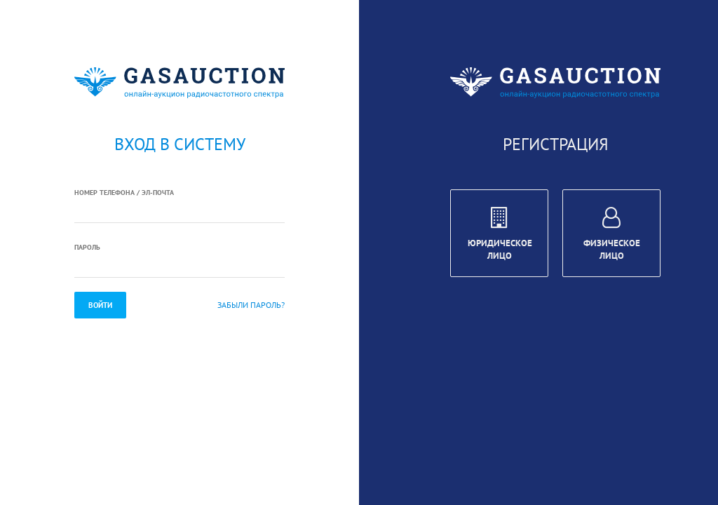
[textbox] (179, 211)
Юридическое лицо (500, 236)
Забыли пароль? (251, 304)
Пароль (87, 247)
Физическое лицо (611, 236)
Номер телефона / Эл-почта (124, 192)
